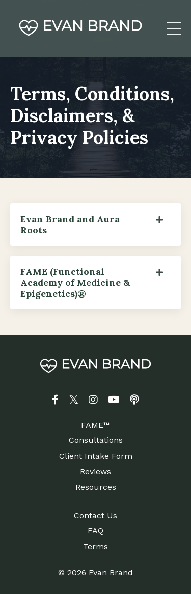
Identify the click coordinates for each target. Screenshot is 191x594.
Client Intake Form (95, 456)
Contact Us (95, 515)
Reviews (95, 472)
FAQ (95, 531)
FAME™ (95, 425)
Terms (95, 546)
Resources (95, 487)
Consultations (96, 440)
